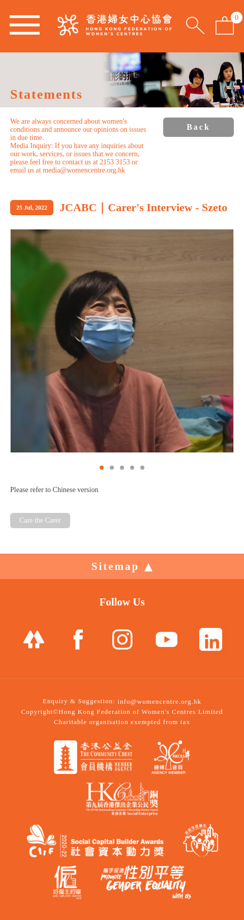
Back (198, 127)
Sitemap (122, 566)
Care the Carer (40, 520)
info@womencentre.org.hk (159, 701)
